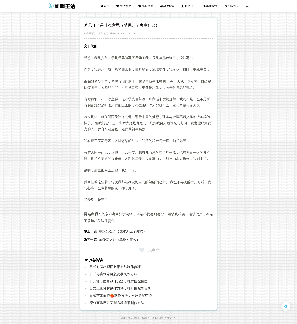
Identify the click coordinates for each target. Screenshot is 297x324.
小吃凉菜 (145, 6)
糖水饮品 (210, 6)
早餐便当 (167, 6)
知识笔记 (231, 6)
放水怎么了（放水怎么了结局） (123, 231)
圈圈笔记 (89, 33)
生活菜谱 (123, 6)
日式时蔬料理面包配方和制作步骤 (115, 267)
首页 (104, 6)
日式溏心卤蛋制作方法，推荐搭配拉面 (119, 281)
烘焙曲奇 (188, 6)
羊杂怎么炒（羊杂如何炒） (119, 240)
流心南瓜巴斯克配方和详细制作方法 (117, 303)
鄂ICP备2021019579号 (135, 317)
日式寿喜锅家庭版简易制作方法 (113, 274)
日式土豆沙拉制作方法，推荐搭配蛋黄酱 (120, 288)
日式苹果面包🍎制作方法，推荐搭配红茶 (121, 296)
